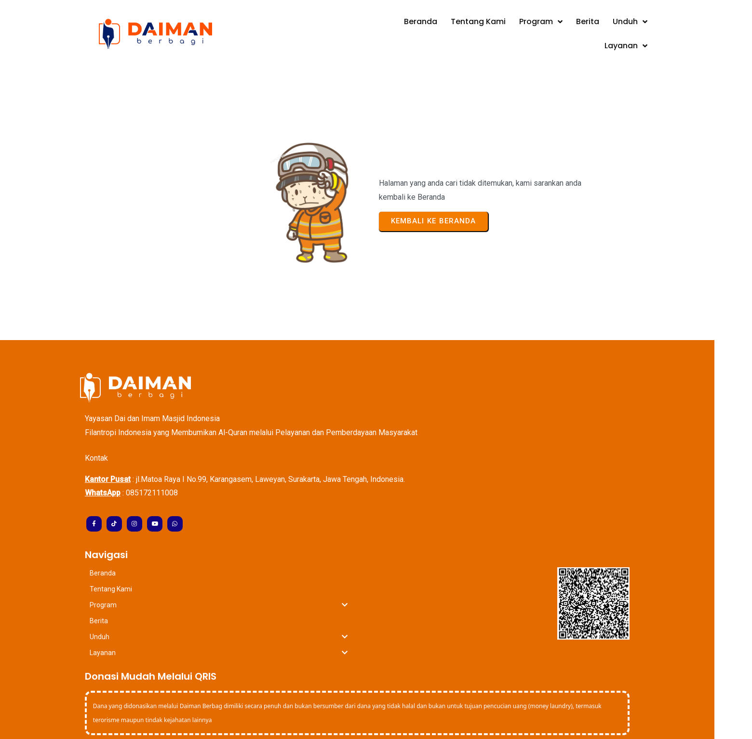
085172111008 (171, 458)
